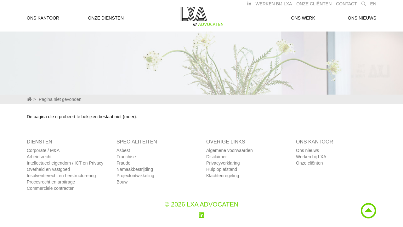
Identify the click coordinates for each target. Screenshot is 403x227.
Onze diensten (106, 19)
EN (373, 5)
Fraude (123, 163)
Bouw (122, 181)
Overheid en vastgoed (48, 169)
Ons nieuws (362, 19)
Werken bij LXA (273, 5)
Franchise (126, 156)
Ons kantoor (43, 19)
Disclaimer (216, 156)
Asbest (123, 150)
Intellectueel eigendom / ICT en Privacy (65, 163)
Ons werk (303, 19)
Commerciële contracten (51, 188)
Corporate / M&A (43, 150)
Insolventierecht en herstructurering (61, 175)
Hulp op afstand (221, 169)
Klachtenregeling (222, 175)
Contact (346, 5)
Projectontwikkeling (135, 175)
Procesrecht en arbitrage (51, 181)
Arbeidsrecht (39, 156)
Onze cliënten (309, 163)
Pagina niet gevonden (60, 99)
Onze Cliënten (314, 5)
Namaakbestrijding (134, 169)
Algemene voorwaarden (229, 150)
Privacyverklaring (223, 163)
